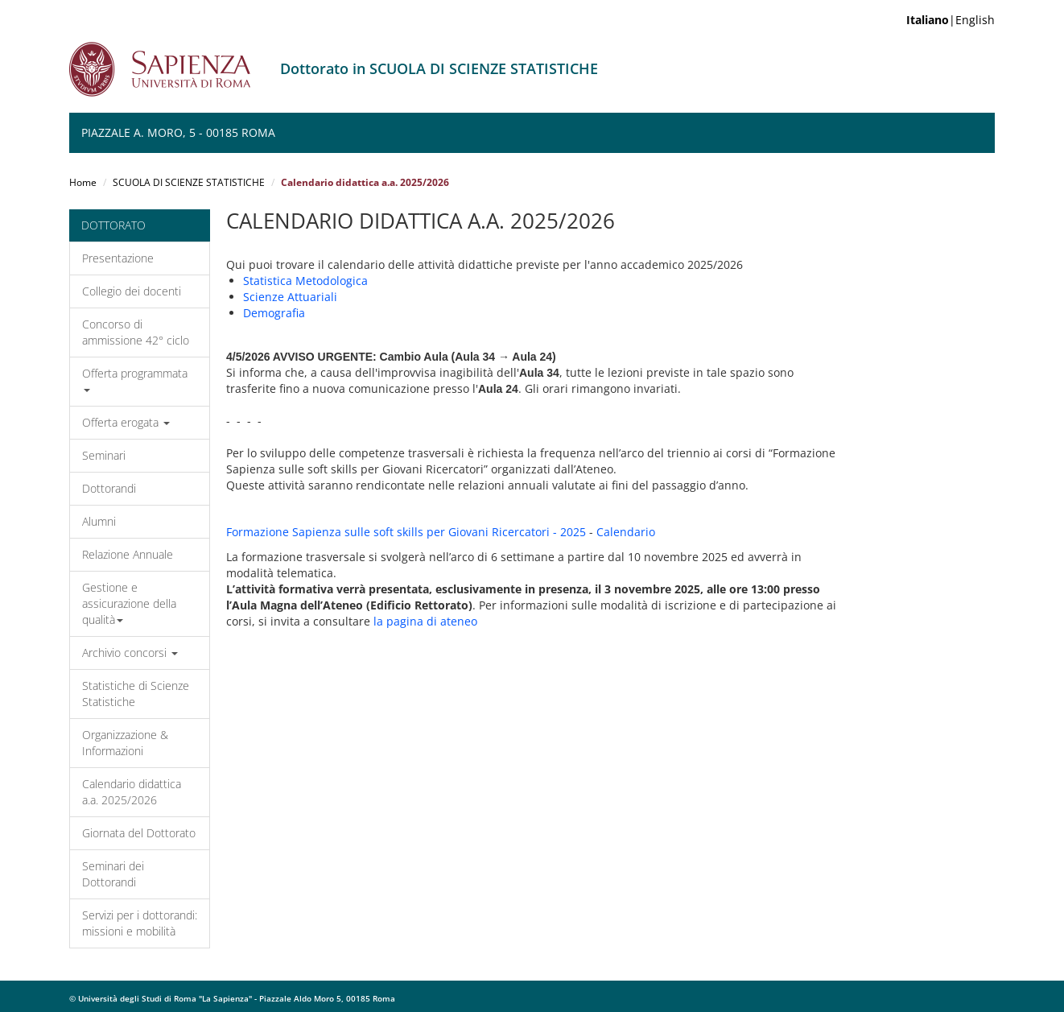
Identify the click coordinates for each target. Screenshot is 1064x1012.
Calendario (625, 531)
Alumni (99, 521)
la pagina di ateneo (425, 621)
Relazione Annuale (127, 554)
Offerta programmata (135, 379)
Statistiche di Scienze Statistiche (135, 693)
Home (83, 182)
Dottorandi (109, 488)
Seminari (104, 455)
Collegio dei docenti (131, 291)
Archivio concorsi (130, 652)
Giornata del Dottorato (139, 833)
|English (950, 19)
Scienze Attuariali (290, 296)
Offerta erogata (126, 422)
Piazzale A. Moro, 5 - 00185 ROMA (178, 132)
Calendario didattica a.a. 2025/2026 (131, 792)
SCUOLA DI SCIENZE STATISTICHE (189, 182)
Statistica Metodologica (305, 280)
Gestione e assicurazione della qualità (129, 603)
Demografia (274, 312)
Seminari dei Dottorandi (113, 874)
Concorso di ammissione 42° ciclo (135, 332)
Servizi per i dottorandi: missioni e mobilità (139, 923)
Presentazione (118, 258)
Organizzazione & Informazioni (125, 742)
